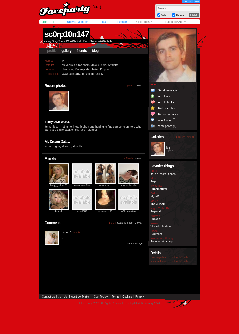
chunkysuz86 (105, 211)
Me (168, 147)
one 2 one (164, 120)
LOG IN (187, 2)
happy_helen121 (58, 185)
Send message (167, 90)
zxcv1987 (82, 211)
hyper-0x (67, 232)
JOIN (196, 2)
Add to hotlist (166, 102)
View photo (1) (167, 126)
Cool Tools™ (144, 21)
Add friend (164, 96)
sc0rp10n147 (66, 34)
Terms (115, 296)
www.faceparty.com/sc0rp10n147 (82, 73)
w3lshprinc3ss (128, 211)
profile (51, 51)
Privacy (139, 296)
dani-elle (58, 211)
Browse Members (78, 21)
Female (122, 21)
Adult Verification (80, 296)
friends (81, 51)
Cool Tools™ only (179, 257)
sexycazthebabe (128, 185)
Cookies (127, 296)
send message (135, 243)
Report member (168, 114)
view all (139, 85)
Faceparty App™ (175, 21)
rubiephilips (105, 185)
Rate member (166, 108)
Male (105, 21)
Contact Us (48, 296)
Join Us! (63, 296)
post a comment (125, 222)
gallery (66, 51)
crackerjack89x (82, 185)
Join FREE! (49, 21)
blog (95, 51)
